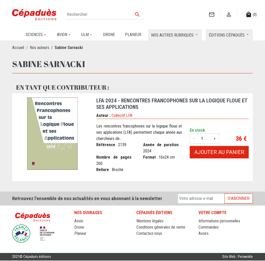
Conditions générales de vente (160, 227)
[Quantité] (204, 139)
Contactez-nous (149, 233)
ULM (78, 239)
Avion (78, 220)
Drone (79, 227)
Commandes (208, 227)
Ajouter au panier (219, 152)
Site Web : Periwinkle (237, 257)
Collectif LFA (122, 115)
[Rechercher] (105, 14)
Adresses (206, 239)
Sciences (81, 245)
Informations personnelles (219, 220)
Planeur (80, 233)
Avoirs (203, 233)
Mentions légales (150, 220)
